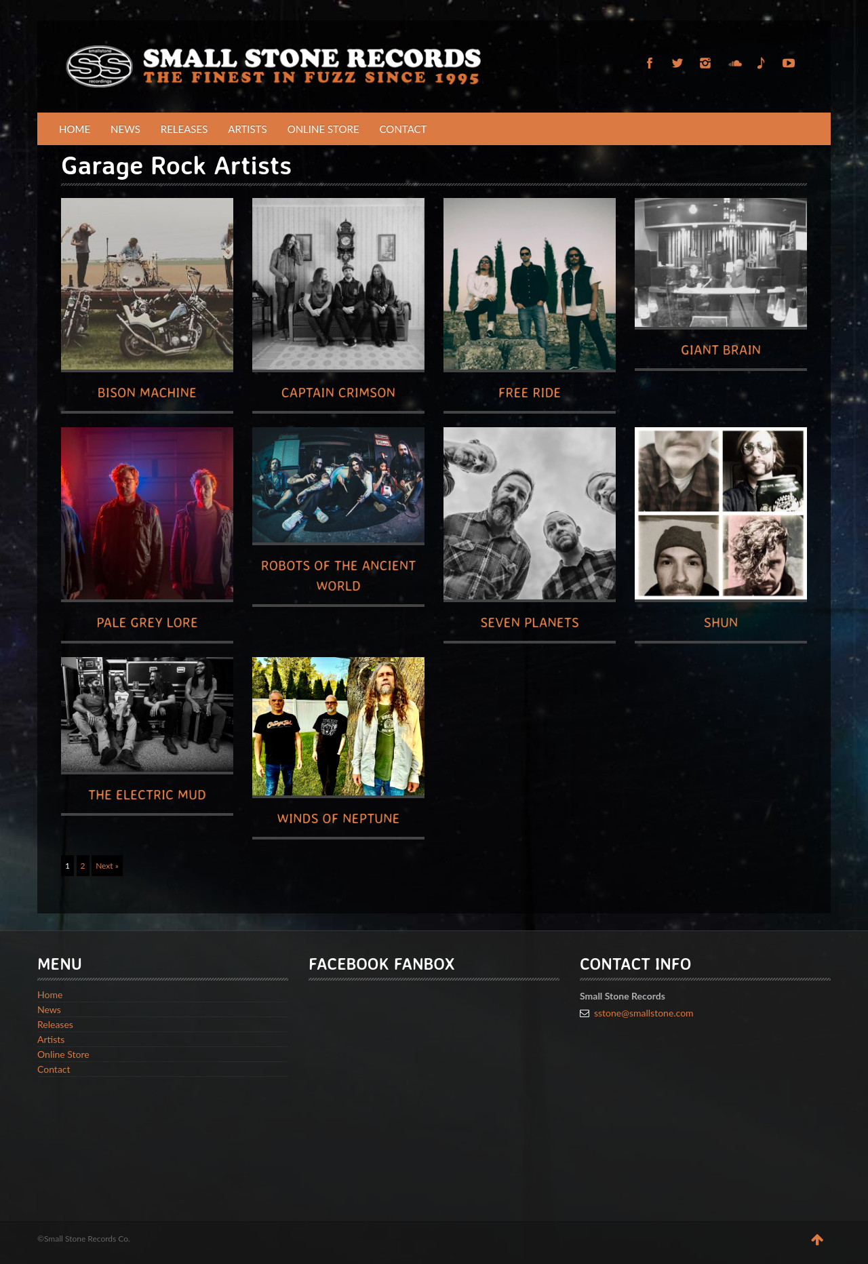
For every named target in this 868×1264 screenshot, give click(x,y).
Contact (403, 129)
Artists (247, 129)
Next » (107, 866)
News (125, 129)
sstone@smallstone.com (644, 1013)
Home (74, 129)
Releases (184, 129)
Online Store (323, 129)
